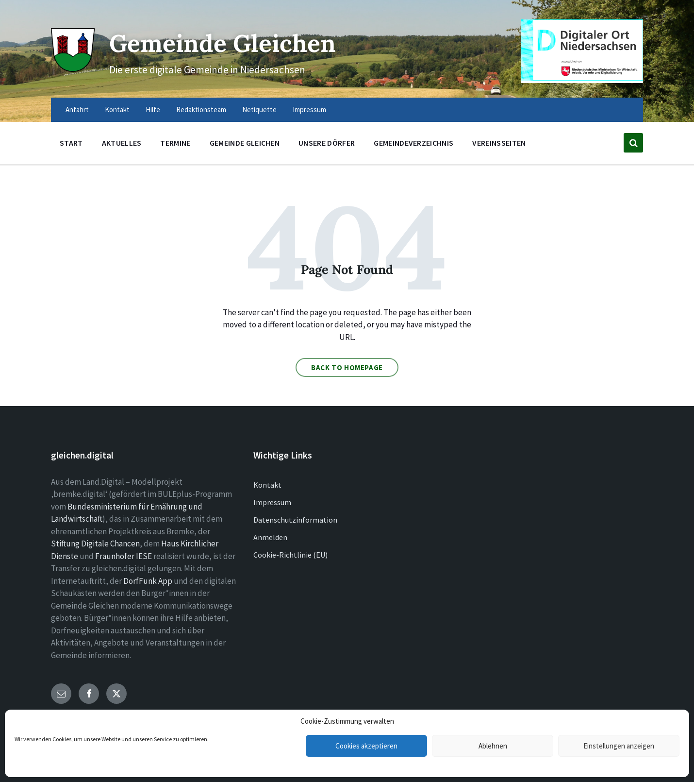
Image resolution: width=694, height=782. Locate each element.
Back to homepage (347, 367)
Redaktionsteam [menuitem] (201, 109)
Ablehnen (493, 745)
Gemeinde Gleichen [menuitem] (245, 143)
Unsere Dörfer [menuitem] (326, 143)
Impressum (272, 502)
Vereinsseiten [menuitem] (499, 143)
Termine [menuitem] (175, 143)
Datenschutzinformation (295, 520)
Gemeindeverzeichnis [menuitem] (413, 143)
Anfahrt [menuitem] (77, 109)
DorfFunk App (147, 581)
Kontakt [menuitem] (117, 109)
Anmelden (270, 537)
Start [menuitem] (71, 143)
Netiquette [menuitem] (259, 109)
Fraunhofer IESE (123, 556)
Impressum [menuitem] (309, 109)
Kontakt (267, 485)
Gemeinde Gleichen (224, 43)
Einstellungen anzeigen (618, 745)
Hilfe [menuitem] (153, 109)
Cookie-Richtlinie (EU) (290, 555)
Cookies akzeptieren (366, 745)
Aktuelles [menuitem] (122, 143)
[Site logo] (73, 69)
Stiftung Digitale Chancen (95, 543)
